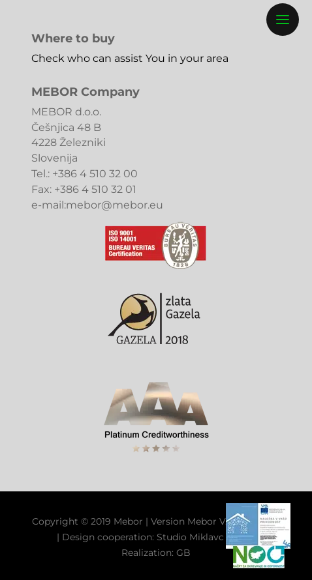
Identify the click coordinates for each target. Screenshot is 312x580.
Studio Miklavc (190, 537)
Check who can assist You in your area (129, 58)
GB (183, 552)
